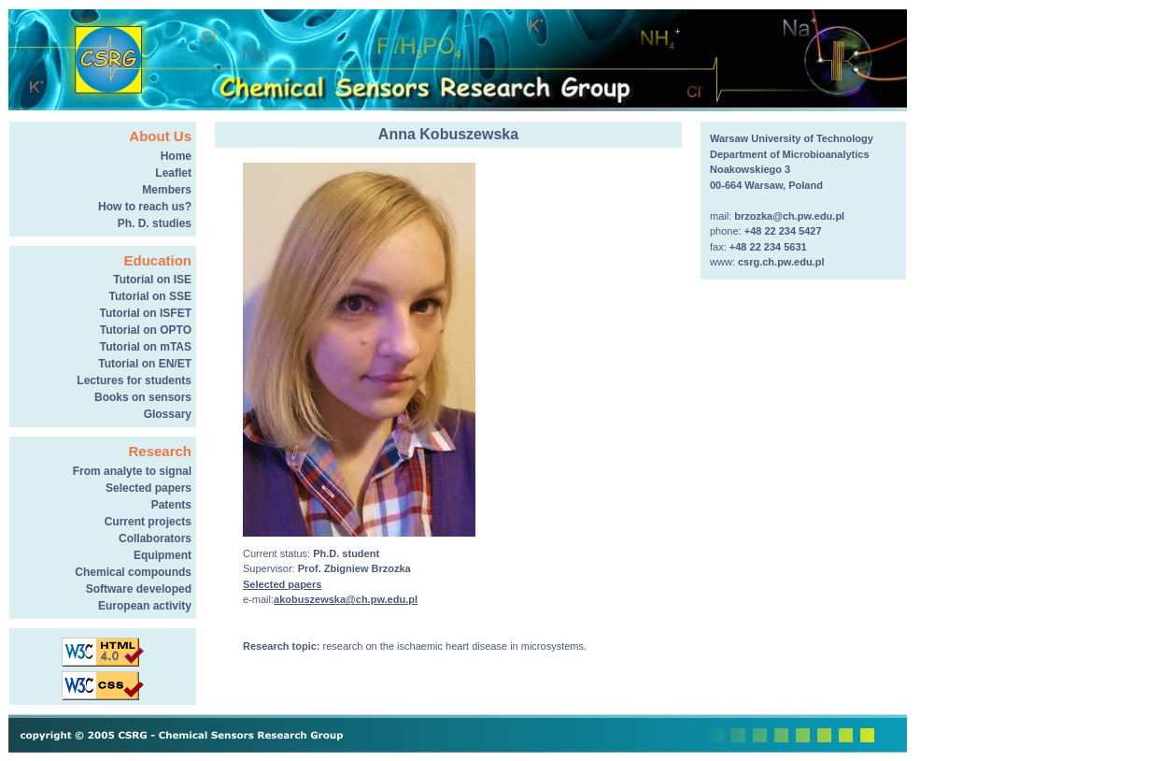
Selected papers (148, 488)
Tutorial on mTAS (145, 346)
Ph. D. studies (154, 223)
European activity (144, 605)
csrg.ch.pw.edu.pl (781, 261)
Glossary (167, 414)
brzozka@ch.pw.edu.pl (789, 216)
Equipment (162, 555)
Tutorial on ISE (152, 279)
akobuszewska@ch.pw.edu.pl (346, 599)
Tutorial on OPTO (145, 330)
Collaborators (155, 538)
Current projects (148, 521)
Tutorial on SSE (150, 296)
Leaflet (173, 172)
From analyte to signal (132, 471)
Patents (171, 504)
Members (166, 189)
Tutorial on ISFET (145, 313)
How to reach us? (144, 206)
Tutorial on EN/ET (144, 363)
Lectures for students (134, 380)
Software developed (138, 589)
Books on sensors (142, 397)
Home (176, 156)
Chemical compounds (133, 572)
